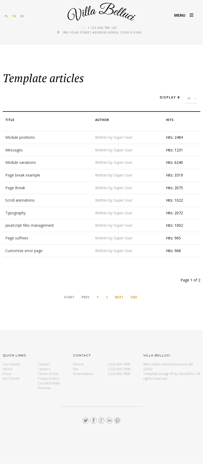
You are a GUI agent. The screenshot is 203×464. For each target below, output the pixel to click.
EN (14, 16)
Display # (170, 97)
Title (9, 120)
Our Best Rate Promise (49, 385)
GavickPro (187, 373)
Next (119, 297)
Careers (44, 368)
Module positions (20, 137)
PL (6, 16)
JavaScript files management (29, 225)
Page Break (15, 187)
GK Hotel (101, 11)
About (7, 368)
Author (102, 120)
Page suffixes (16, 237)
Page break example (22, 175)
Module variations (20, 162)
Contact (44, 364)
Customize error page (24, 250)
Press (7, 373)
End (134, 297)
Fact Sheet (11, 378)
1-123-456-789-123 (102, 28)
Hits (169, 120)
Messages (14, 149)
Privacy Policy (48, 378)
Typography (15, 212)
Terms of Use (48, 373)
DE (22, 16)
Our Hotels (11, 364)
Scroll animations (20, 200)
